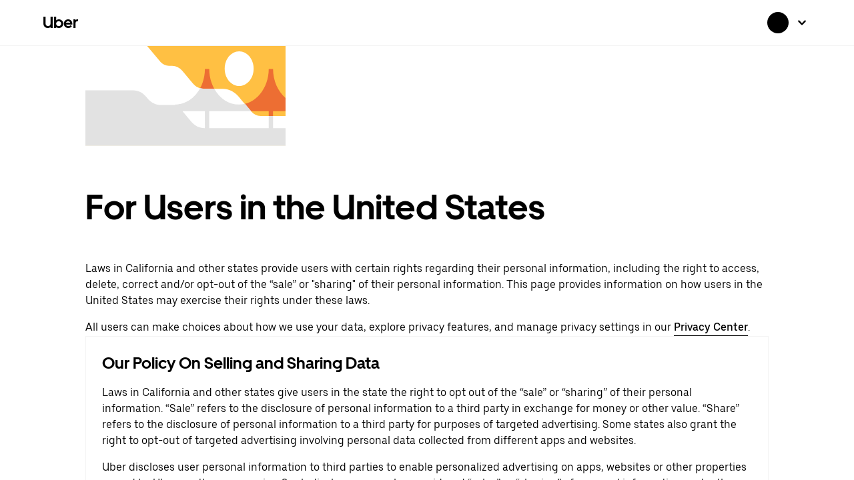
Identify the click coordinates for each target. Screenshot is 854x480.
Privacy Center (711, 327)
